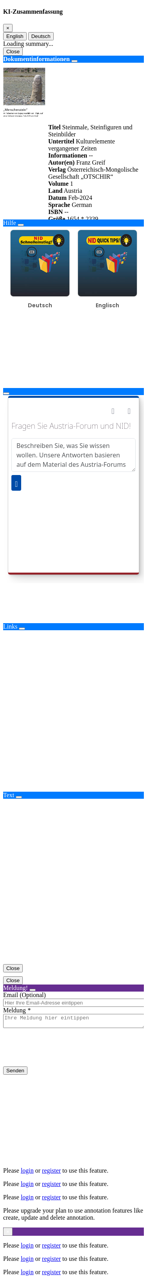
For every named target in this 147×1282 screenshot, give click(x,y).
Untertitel (61, 141)
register (51, 1170)
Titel (54, 127)
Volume (58, 183)
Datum (57, 197)
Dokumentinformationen (36, 59)
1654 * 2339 (82, 219)
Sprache (59, 204)
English (15, 36)
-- (91, 155)
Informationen (67, 155)
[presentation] (62, 1053)
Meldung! (15, 988)
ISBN (55, 212)
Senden (15, 1073)
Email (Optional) (24, 995)
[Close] (8, 28)
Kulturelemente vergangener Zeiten (81, 145)
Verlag (57, 169)
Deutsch (41, 36)
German (82, 204)
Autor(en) (61, 162)
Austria (73, 190)
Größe (56, 219)
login (27, 1170)
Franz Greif (90, 162)
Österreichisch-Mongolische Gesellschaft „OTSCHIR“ (93, 173)
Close (13, 51)
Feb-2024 (80, 197)
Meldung (14, 1010)
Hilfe (9, 222)
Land (55, 190)
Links (10, 626)
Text (8, 795)
